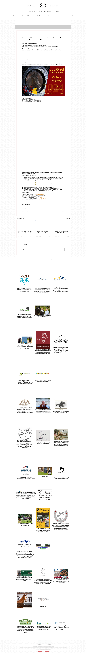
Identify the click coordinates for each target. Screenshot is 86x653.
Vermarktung (28, 27)
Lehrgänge (48, 27)
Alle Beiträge (18, 27)
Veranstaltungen (39, 27)
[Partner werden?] (44, 642)
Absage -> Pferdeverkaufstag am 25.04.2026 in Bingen (61, 232)
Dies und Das (54, 27)
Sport (44, 27)
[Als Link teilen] (31, 208)
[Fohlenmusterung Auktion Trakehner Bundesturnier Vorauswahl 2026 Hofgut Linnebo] (25, 225)
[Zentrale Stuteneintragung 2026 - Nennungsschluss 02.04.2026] (43, 225)
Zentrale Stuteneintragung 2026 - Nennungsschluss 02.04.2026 (42, 232)
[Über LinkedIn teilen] (28, 208)
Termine (33, 27)
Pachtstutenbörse (61, 27)
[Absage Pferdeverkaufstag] (62, 225)
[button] (49, 16)
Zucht (23, 27)
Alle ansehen (68, 218)
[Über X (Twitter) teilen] (25, 208)
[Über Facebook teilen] (22, 208)
